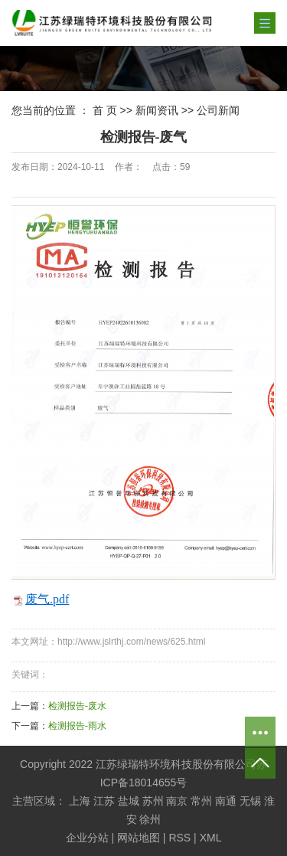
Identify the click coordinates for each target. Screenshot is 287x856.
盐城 (128, 801)
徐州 (150, 819)
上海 (79, 801)
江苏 (104, 801)
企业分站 (87, 837)
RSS (179, 837)
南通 (225, 801)
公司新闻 (218, 110)
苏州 (153, 801)
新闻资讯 (156, 110)
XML (211, 837)
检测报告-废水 (77, 706)
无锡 (250, 801)
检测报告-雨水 (77, 725)
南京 (177, 801)
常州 (201, 801)
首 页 (105, 110)
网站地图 (138, 837)
